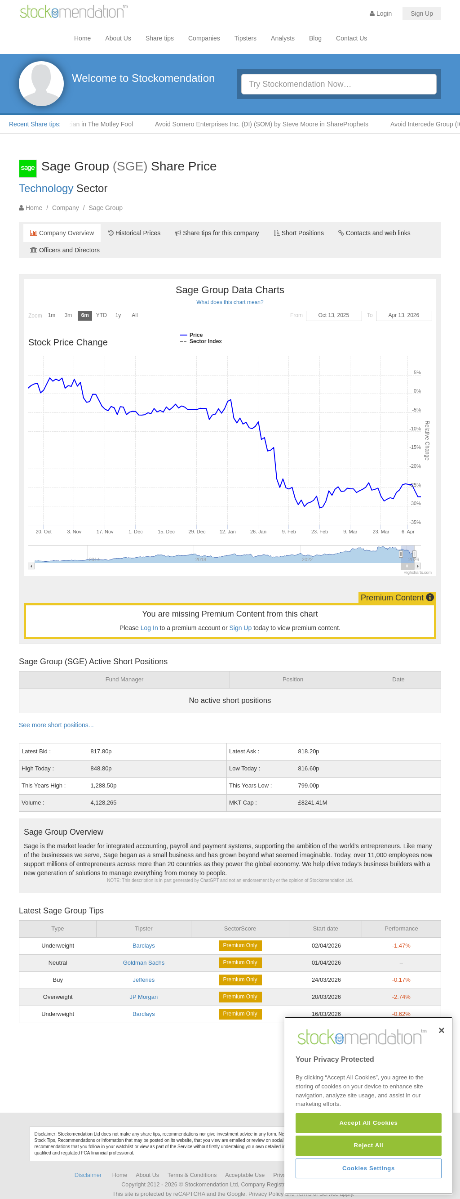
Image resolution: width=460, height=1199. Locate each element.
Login (381, 13)
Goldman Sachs (144, 962)
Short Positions (299, 233)
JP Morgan (144, 996)
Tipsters (245, 38)
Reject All (369, 1166)
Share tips (160, 38)
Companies (204, 38)
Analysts (283, 38)
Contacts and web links (374, 233)
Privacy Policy (265, 1194)
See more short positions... (56, 725)
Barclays (144, 945)
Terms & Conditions (192, 1175)
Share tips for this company (217, 233)
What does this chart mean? (229, 302)
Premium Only (240, 945)
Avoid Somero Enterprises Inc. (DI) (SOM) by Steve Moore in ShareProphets (292, 124)
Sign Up (422, 13)
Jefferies (144, 979)
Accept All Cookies (368, 1144)
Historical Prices (134, 233)
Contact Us (351, 38)
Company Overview (62, 233)
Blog (315, 38)
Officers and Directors (65, 250)
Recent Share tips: (35, 124)
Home (82, 38)
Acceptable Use (245, 1175)
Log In (149, 627)
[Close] (441, 1051)
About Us (118, 38)
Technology (46, 188)
